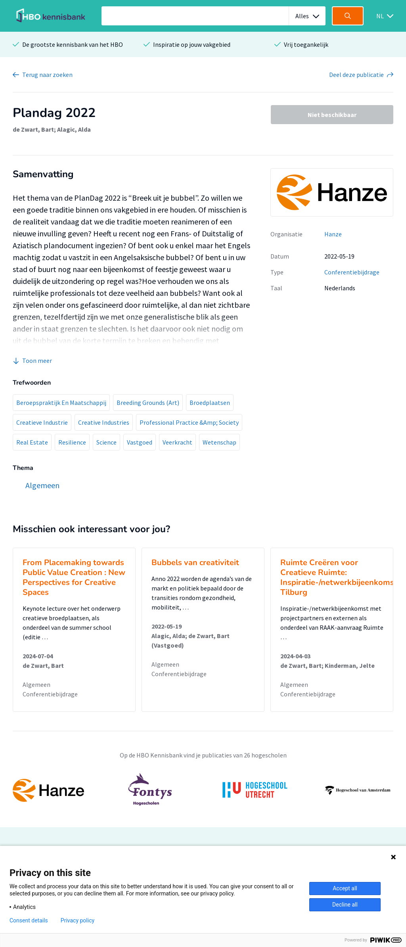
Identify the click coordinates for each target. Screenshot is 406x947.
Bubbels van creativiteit (195, 562)
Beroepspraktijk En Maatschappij (61, 402)
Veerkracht (177, 442)
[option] (203, 790)
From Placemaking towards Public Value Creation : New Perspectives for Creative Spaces (74, 577)
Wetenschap (219, 442)
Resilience (72, 442)
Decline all (345, 904)
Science (106, 442)
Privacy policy (77, 920)
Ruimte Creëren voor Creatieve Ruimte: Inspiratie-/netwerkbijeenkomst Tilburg (338, 577)
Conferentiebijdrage (351, 272)
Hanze (333, 234)
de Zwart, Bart (33, 129)
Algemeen (36, 684)
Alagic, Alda (74, 129)
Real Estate (32, 442)
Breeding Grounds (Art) (148, 402)
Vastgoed (139, 442)
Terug (47, 74)
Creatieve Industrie (42, 422)
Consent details (29, 920)
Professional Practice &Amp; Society (189, 422)
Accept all (345, 888)
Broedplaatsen (210, 402)
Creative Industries (103, 422)
